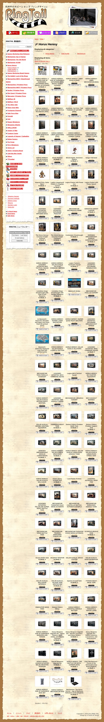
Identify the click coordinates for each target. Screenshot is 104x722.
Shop (41, 39)
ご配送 (17, 716)
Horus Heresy (12, 67)
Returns (10, 203)
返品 (22, 716)
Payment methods (13, 198)
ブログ (62, 33)
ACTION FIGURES (17, 185)
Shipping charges (13, 196)
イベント (46, 33)
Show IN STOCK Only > (42, 61)
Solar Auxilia (12, 69)
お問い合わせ (49, 713)
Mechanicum (12, 71)
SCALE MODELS (16, 189)
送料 (8, 716)
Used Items (11, 213)
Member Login (12, 205)
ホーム (15, 33)
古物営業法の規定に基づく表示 (37, 716)
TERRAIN (13, 169)
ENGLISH (11, 207)
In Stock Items (12, 211)
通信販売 (30, 33)
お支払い (12, 716)
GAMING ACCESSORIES (19, 175)
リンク (77, 33)
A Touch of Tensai (93, 715)
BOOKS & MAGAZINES (19, 182)
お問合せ (93, 33)
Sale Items (10, 216)
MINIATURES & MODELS (19, 51)
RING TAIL (95, 714)
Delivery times (12, 201)
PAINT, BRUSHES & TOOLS (20, 172)
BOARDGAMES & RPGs (19, 179)
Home (36, 39)
